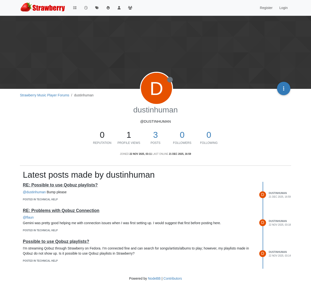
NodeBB (154, 278)
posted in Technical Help (40, 199)
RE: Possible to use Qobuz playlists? (60, 185)
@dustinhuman (34, 192)
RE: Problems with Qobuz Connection (61, 210)
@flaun (28, 217)
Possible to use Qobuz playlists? (56, 241)
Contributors (173, 278)
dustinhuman (278, 193)
